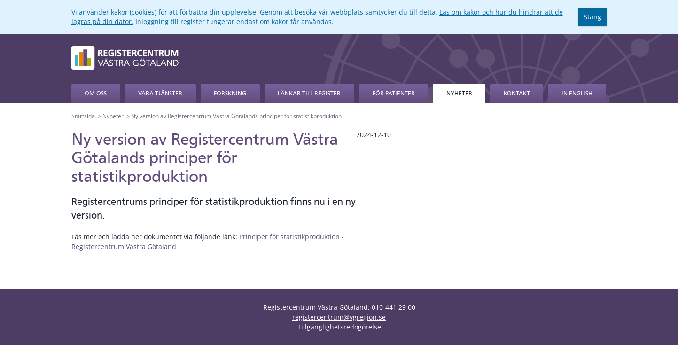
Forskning (230, 93)
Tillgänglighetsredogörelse (339, 326)
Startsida (83, 116)
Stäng (592, 16)
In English (576, 93)
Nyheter (459, 93)
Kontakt (517, 93)
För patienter (394, 93)
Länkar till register (309, 93)
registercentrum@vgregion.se (339, 317)
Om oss (96, 93)
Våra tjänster (160, 93)
